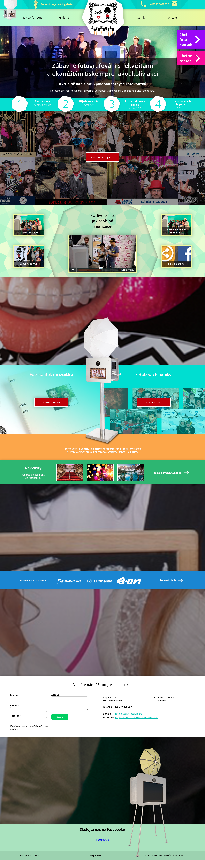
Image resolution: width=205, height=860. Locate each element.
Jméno (14, 695)
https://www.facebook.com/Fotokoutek (136, 717)
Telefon (15, 715)
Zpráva (55, 694)
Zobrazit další (168, 580)
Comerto (178, 855)
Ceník (141, 17)
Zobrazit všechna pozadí (168, 472)
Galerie (64, 17)
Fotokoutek (102, 839)
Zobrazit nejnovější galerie (51, 4)
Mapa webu (96, 855)
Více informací (51, 402)
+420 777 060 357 (159, 4)
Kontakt (171, 17)
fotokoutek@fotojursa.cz (128, 713)
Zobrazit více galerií (102, 157)
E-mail (14, 705)
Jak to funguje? (33, 17)
